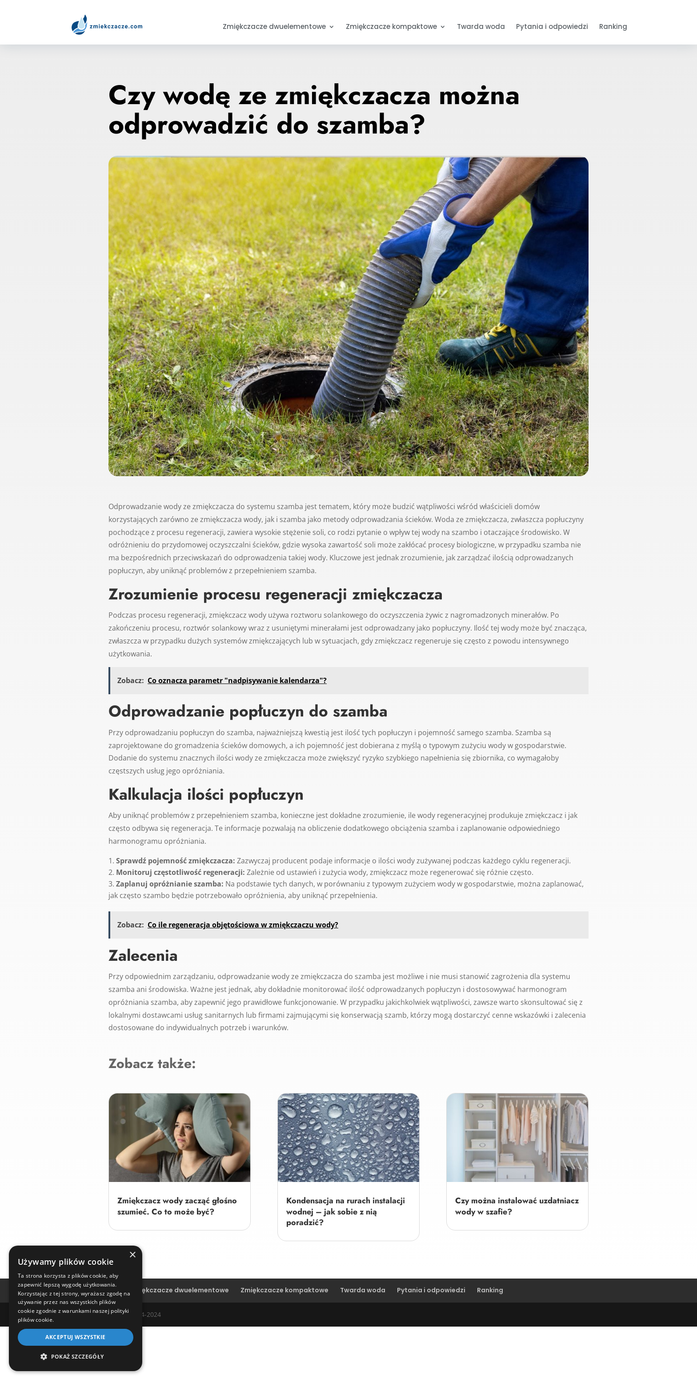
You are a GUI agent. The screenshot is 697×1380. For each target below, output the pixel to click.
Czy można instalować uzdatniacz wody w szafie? (517, 1206)
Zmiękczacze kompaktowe (391, 27)
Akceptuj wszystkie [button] (75, 1337)
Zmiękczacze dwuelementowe (274, 27)
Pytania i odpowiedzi (552, 27)
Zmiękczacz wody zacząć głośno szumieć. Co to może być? (177, 1206)
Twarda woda (481, 27)
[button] (75, 1357)
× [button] (132, 1255)
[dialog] (75, 1308)
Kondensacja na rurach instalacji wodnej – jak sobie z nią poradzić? (345, 1211)
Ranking (613, 27)
